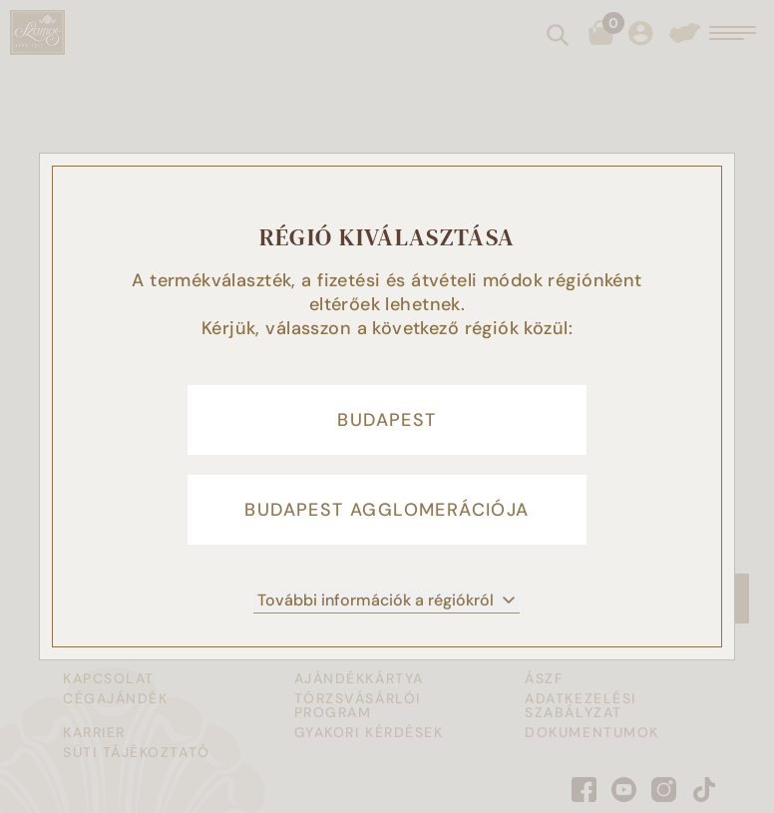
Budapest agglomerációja (386, 510)
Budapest (386, 420)
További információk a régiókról (386, 600)
